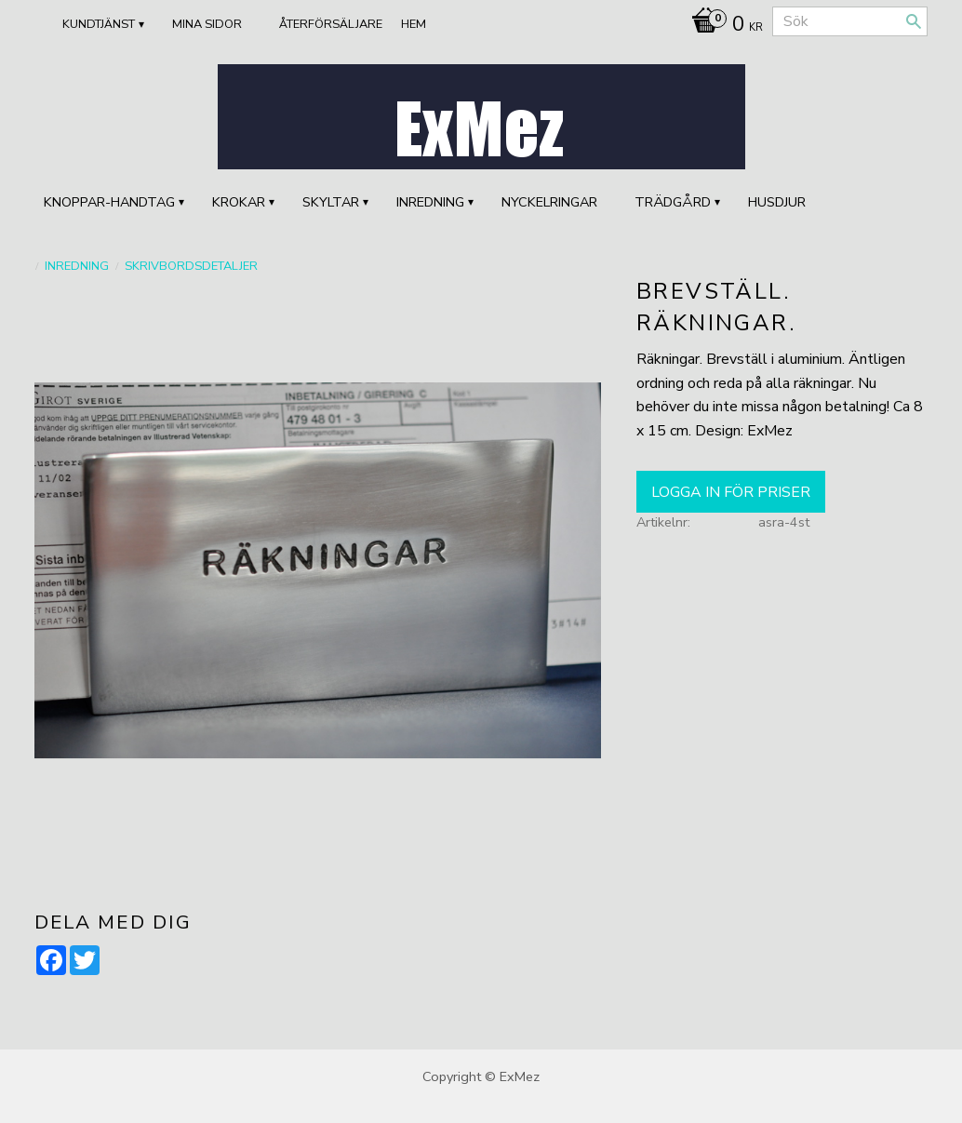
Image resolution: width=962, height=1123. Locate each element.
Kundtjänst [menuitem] (98, 24)
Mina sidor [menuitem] (207, 24)
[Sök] (914, 21)
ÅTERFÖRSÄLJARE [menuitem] (330, 24)
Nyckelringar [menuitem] (549, 202)
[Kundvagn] (722, 26)
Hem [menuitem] (413, 24)
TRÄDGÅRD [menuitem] (673, 202)
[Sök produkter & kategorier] (850, 21)
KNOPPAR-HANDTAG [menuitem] (109, 202)
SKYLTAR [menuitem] (330, 202)
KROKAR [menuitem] (238, 202)
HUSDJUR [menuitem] (777, 202)
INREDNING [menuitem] (430, 202)
